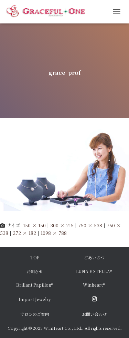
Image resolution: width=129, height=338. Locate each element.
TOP (35, 257)
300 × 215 (62, 225)
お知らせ (34, 271)
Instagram (94, 299)
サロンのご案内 (34, 314)
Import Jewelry (35, 299)
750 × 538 (90, 225)
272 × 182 (24, 232)
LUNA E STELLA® (94, 271)
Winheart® (94, 285)
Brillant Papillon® (34, 285)
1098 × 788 (54, 232)
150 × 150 (34, 225)
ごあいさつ (94, 257)
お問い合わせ (94, 314)
